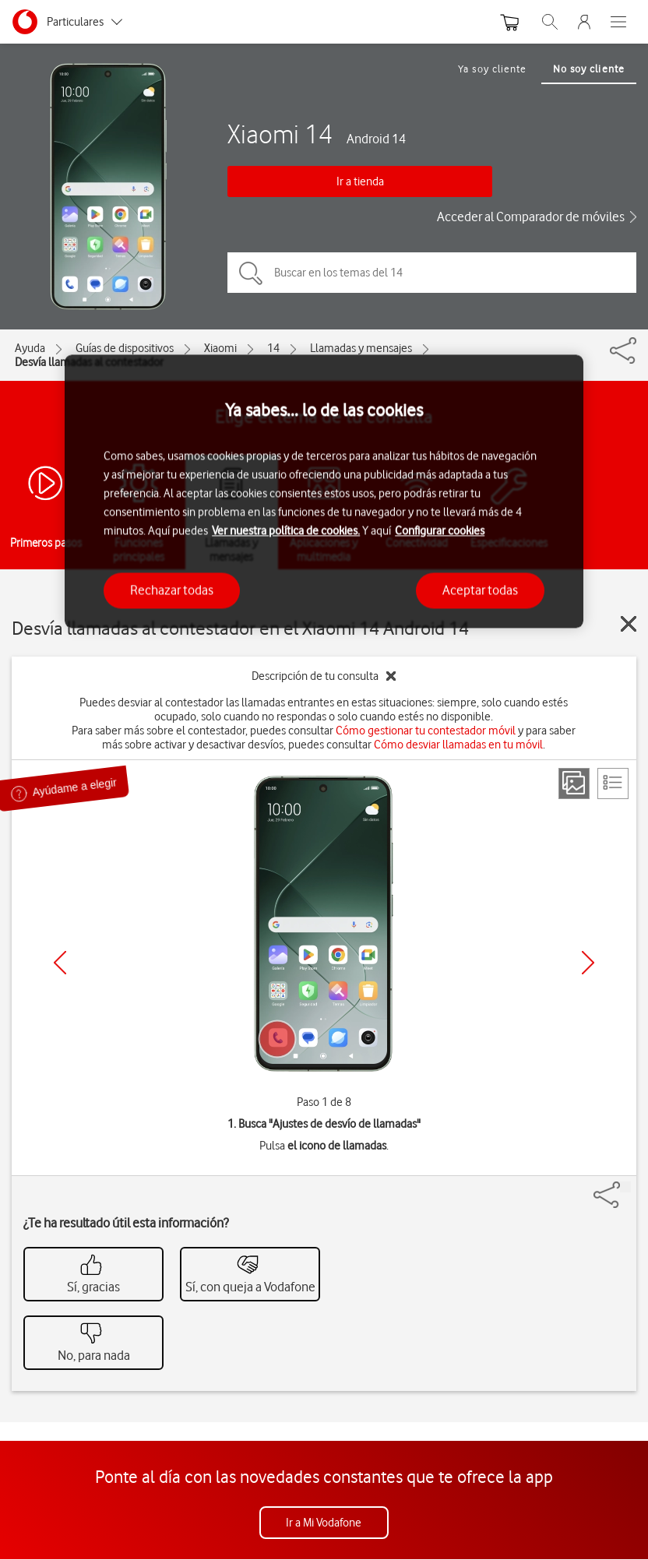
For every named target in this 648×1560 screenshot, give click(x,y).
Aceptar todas (480, 590)
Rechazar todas (171, 590)
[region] (324, 491)
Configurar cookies (439, 531)
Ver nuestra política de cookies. (286, 531)
